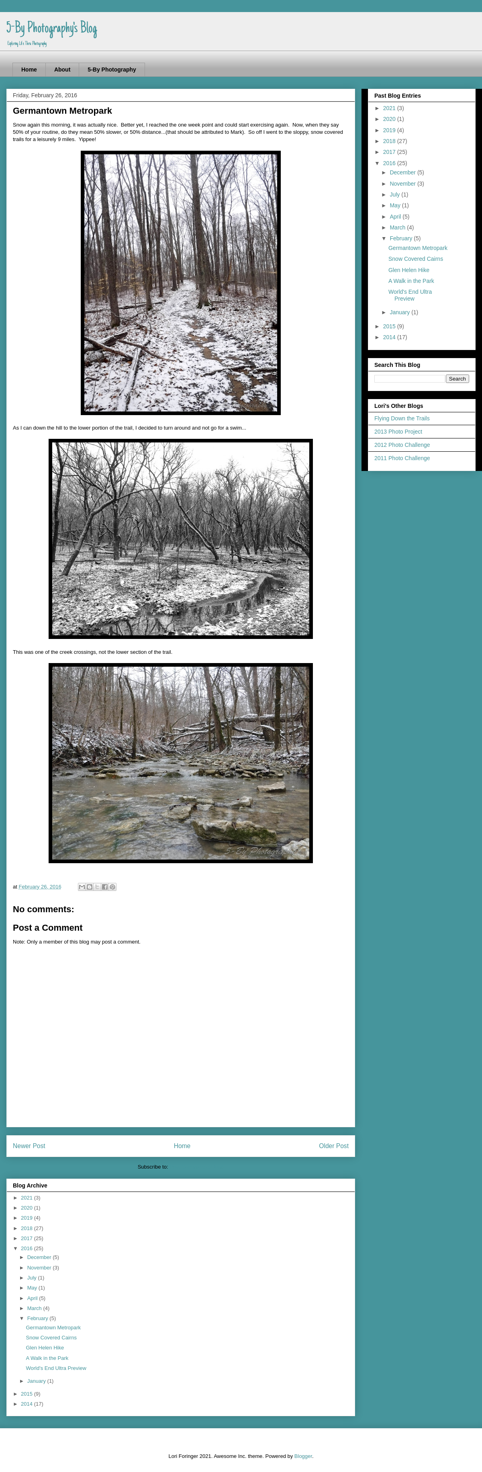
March (35, 1308)
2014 (27, 1404)
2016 (27, 1248)
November (40, 1268)
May (33, 1288)
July (32, 1278)
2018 (27, 1228)
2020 (27, 1208)
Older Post (334, 1145)
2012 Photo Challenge (402, 445)
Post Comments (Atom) (197, 1167)
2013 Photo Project (398, 431)
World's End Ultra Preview (56, 1368)
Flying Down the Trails (402, 418)
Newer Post (29, 1145)
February (38, 1318)
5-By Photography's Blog (51, 29)
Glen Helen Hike (45, 1348)
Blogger (303, 1456)
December (40, 1257)
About (62, 69)
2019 (27, 1218)
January (37, 1381)
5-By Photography (112, 69)
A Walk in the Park (47, 1358)
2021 (27, 1198)
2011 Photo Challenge (402, 458)
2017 (27, 1238)
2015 (27, 1394)
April (33, 1298)
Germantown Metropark (53, 1328)
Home (29, 69)
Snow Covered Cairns (51, 1338)
